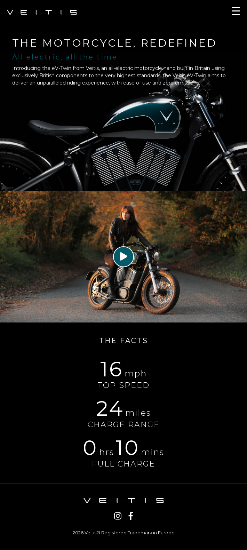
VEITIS (42, 12)
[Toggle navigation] (236, 12)
